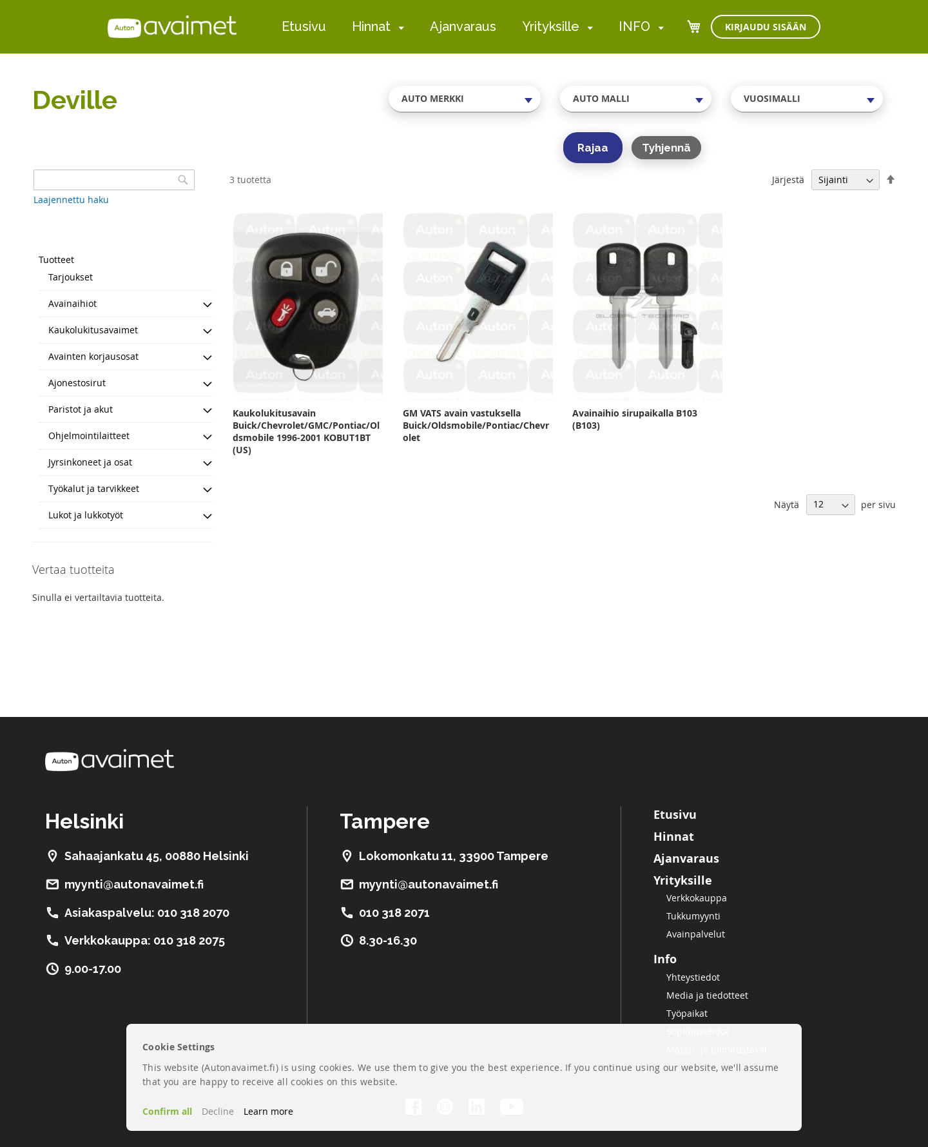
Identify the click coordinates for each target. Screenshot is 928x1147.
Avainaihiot (72, 303)
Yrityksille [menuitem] (550, 26)
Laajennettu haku (71, 199)
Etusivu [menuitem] (304, 26)
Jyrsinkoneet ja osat (90, 462)
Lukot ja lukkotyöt (85, 515)
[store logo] (172, 26)
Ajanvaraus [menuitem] (463, 26)
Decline (218, 1111)
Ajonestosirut (77, 383)
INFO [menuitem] (634, 26)
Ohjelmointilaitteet (89, 435)
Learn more (268, 1111)
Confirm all (167, 1111)
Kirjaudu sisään (765, 27)
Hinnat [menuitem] (371, 26)
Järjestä (788, 179)
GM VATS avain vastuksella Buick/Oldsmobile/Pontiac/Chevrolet (476, 425)
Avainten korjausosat (93, 356)
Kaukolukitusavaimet (93, 330)
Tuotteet (56, 259)
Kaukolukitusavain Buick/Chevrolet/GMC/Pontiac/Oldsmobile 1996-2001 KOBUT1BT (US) (306, 431)
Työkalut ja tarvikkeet (93, 488)
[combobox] (465, 99)
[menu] (473, 27)
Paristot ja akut (80, 409)
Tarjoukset (70, 277)
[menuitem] (398, 27)
